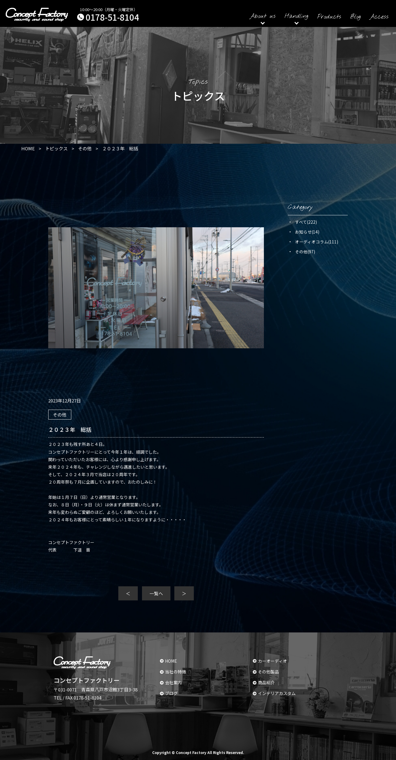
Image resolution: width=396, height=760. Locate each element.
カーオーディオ (270, 661)
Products (329, 17)
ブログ (169, 693)
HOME (168, 661)
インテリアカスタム (274, 693)
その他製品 (266, 672)
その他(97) (305, 252)
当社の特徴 (173, 672)
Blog (355, 17)
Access (379, 17)
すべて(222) (306, 222)
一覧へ (156, 593)
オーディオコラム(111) (316, 242)
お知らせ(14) (307, 232)
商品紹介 (264, 682)
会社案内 (171, 682)
